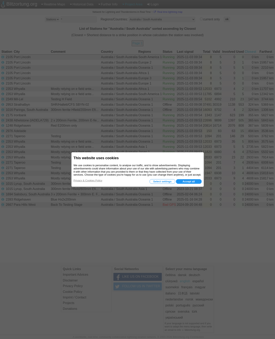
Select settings (162, 181)
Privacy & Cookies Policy (88, 180)
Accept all (189, 181)
